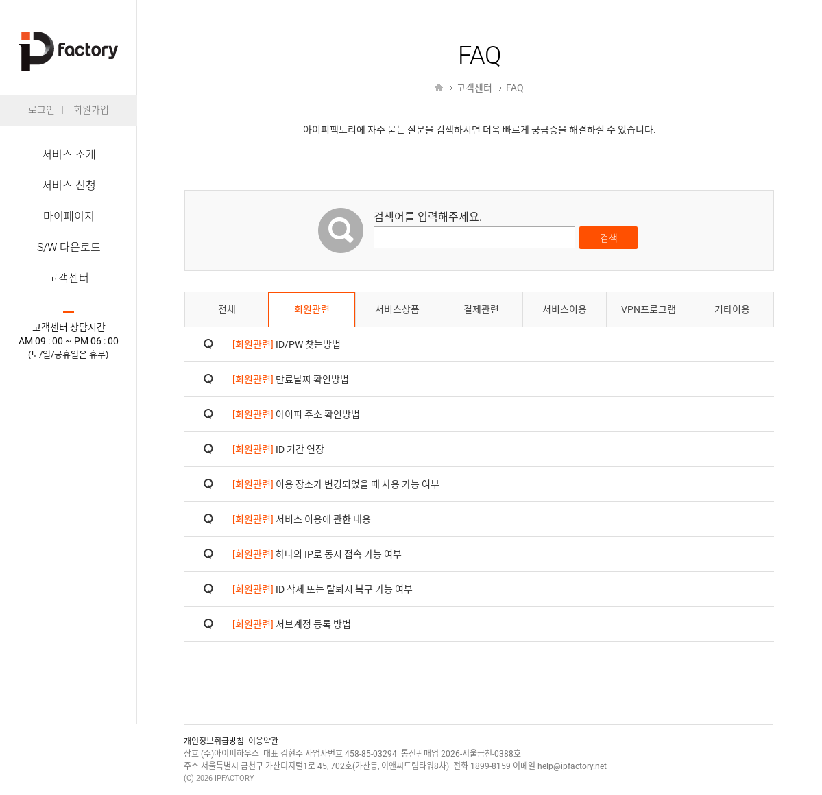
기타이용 (732, 309)
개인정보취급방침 (214, 741)
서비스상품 (397, 309)
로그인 (41, 109)
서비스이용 (564, 309)
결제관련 (481, 309)
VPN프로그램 (648, 309)
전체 (227, 309)
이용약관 (263, 741)
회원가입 (91, 109)
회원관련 (312, 309)
